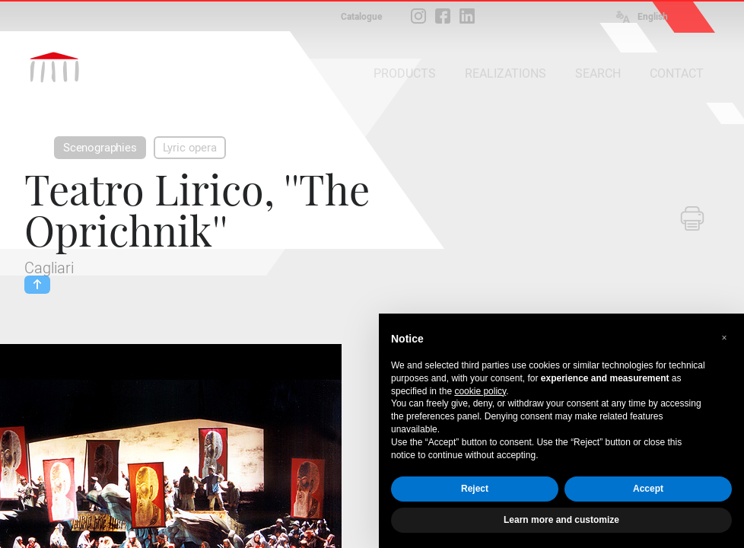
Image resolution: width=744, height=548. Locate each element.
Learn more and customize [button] (561, 520)
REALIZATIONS (505, 73)
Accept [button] (648, 488)
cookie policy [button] (480, 391)
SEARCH (598, 73)
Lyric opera (190, 148)
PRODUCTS (405, 73)
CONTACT (677, 73)
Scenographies (100, 148)
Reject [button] (474, 488)
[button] (724, 338)
